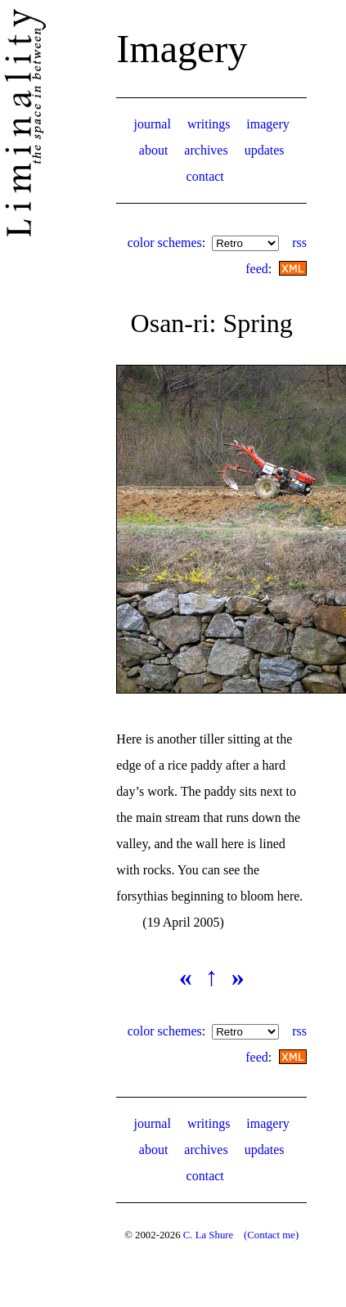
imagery (267, 124)
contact (205, 176)
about (154, 150)
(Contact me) (271, 1235)
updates (265, 150)
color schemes (165, 242)
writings (208, 124)
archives (205, 150)
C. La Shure (208, 1235)
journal (152, 124)
